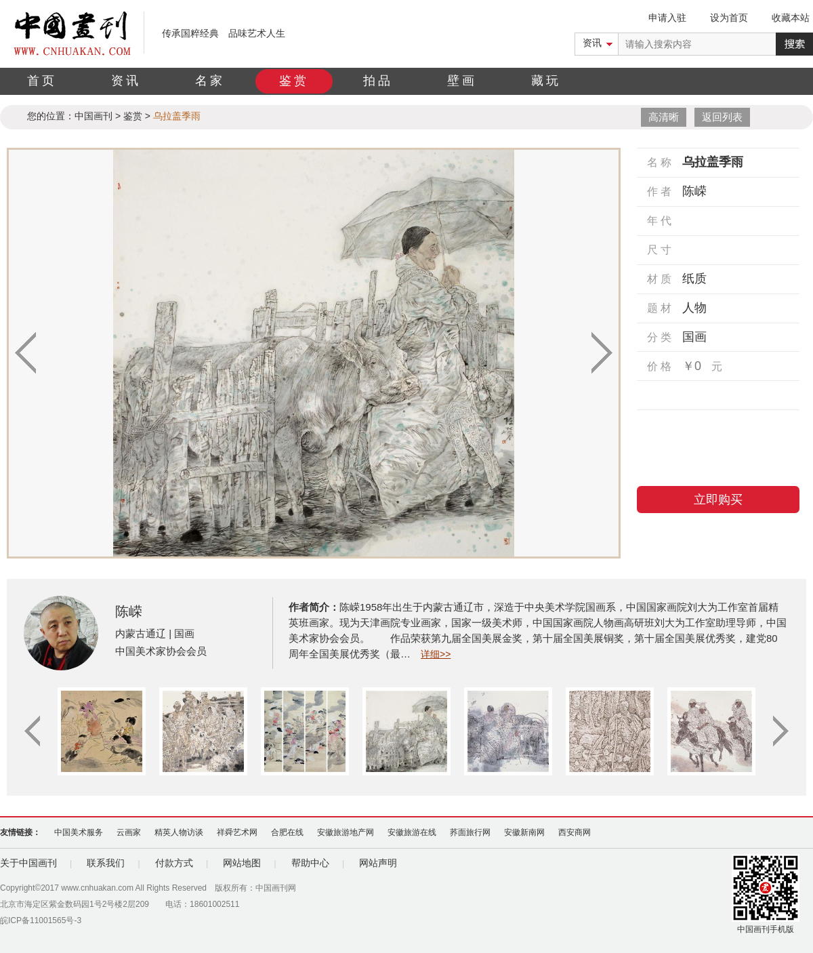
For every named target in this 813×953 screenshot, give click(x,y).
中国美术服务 (78, 832)
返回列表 (722, 117)
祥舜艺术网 (237, 832)
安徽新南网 (524, 832)
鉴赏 (294, 80)
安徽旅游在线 (412, 832)
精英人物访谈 (178, 832)
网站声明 (378, 862)
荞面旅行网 (470, 832)
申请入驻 (667, 17)
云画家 (129, 832)
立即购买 (718, 499)
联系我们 (106, 862)
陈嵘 (128, 611)
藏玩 (546, 80)
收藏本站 (791, 17)
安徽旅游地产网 (345, 832)
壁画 (462, 80)
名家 (210, 80)
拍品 (378, 80)
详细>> (436, 654)
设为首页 (729, 17)
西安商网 (574, 832)
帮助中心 (310, 862)
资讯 (126, 80)
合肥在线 (287, 832)
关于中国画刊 (28, 862)
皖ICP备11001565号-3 (40, 920)
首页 (42, 80)
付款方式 (174, 862)
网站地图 (242, 862)
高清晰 (663, 117)
